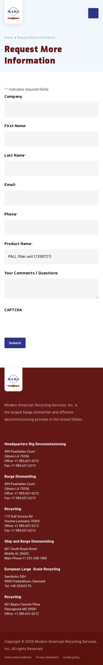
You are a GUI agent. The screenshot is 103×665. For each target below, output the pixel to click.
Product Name (18, 244)
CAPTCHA (13, 310)
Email (10, 185)
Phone (11, 214)
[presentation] (38, 332)
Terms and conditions (17, 657)
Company (13, 97)
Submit (15, 343)
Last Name (15, 155)
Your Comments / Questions (31, 273)
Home (8, 37)
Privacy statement (47, 657)
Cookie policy (71, 657)
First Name (15, 126)
